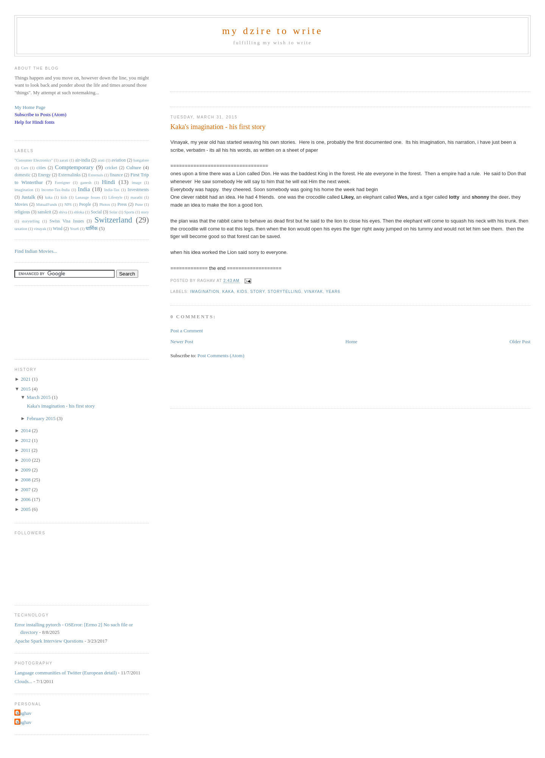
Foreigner (62, 183)
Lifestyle (115, 197)
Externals (95, 175)
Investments (138, 189)
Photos (104, 204)
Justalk (28, 197)
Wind (57, 228)
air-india (82, 160)
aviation (119, 160)
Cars (24, 168)
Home (352, 341)
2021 (26, 379)
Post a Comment (186, 330)
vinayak (313, 292)
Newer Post (181, 341)
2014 (26, 430)
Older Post (519, 341)
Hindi (108, 182)
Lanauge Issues (87, 197)
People (85, 204)
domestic (22, 175)
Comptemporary (74, 167)
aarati (63, 160)
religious (22, 212)
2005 (26, 509)
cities (41, 167)
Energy (44, 175)
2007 (26, 489)
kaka (228, 292)
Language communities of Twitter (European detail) (65, 673)
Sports (129, 212)
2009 (26, 470)
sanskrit (44, 212)
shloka (79, 212)
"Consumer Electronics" (33, 160)
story (257, 292)
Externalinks (69, 175)
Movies (21, 204)
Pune (139, 204)
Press (122, 204)
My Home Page (29, 107)
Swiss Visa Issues (67, 221)
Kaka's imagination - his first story (217, 127)
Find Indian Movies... (35, 251)
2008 (26, 480)
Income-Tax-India (55, 190)
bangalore (141, 160)
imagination (204, 292)
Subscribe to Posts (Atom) (40, 114)
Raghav (23, 713)
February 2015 (41, 418)
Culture (133, 167)
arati (101, 160)
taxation (20, 229)
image (136, 183)
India (84, 189)
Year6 (333, 292)
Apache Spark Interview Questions (48, 641)
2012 (26, 440)
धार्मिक (92, 228)
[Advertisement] (258, 71)
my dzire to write (272, 30)
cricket (111, 167)
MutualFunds (46, 204)
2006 (26, 499)
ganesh (86, 183)
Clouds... (23, 681)
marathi (137, 197)
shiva (63, 212)
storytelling (284, 292)
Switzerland (113, 219)
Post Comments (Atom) (221, 355)
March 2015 (38, 397)
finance (116, 175)
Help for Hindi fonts (34, 122)
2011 (26, 450)
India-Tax (111, 190)
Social (96, 212)
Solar (113, 212)
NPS (68, 204)
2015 (26, 389)
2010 (26, 460)
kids (242, 292)
